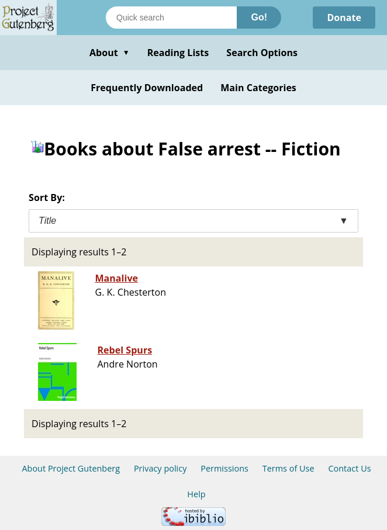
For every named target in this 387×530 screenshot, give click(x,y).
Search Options (262, 52)
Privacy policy (160, 468)
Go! (259, 17)
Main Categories (258, 87)
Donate (344, 17)
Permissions (224, 468)
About (109, 53)
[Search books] (171, 17)
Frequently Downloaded (147, 87)
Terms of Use (288, 468)
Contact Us (349, 468)
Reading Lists (178, 52)
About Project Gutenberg (71, 468)
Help (196, 494)
